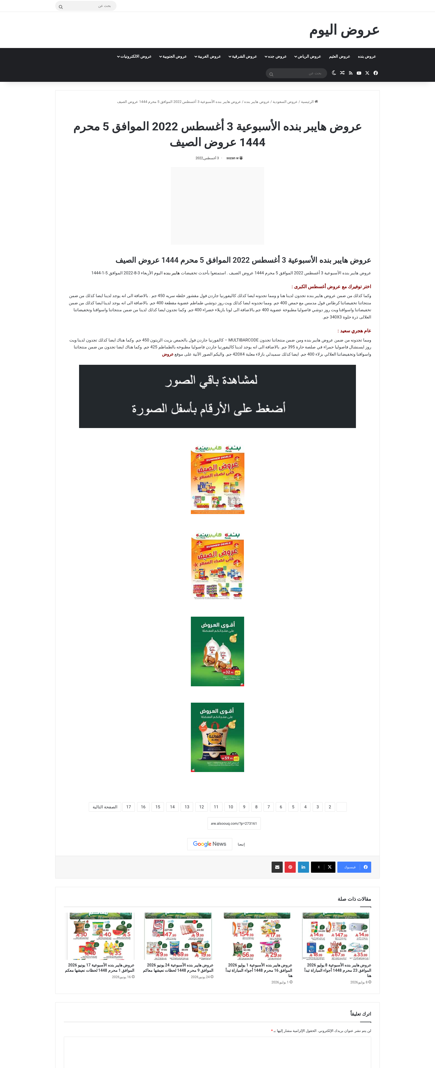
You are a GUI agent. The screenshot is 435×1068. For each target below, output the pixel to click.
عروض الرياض (309, 56)
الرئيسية (309, 102)
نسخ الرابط (190, 823)
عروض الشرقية (244, 56)
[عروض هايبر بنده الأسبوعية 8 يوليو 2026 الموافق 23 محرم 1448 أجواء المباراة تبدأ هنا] (336, 936)
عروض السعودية (285, 102)
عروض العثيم (339, 56)
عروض (168, 354)
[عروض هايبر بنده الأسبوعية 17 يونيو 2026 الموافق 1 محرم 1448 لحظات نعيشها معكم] (99, 936)
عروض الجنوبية (175, 56)
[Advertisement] (217, 206)
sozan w (232, 158)
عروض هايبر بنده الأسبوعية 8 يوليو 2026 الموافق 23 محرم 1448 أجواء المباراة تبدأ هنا (337, 970)
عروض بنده (367, 56)
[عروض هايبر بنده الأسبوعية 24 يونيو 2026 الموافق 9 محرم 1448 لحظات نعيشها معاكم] (178, 936)
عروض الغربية (209, 56)
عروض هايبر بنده (256, 102)
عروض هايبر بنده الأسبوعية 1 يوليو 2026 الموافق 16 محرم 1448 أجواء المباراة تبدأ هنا (259, 970)
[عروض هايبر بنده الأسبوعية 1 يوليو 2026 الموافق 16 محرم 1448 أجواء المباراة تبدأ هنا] (257, 936)
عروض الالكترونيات (135, 56)
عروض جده (277, 56)
